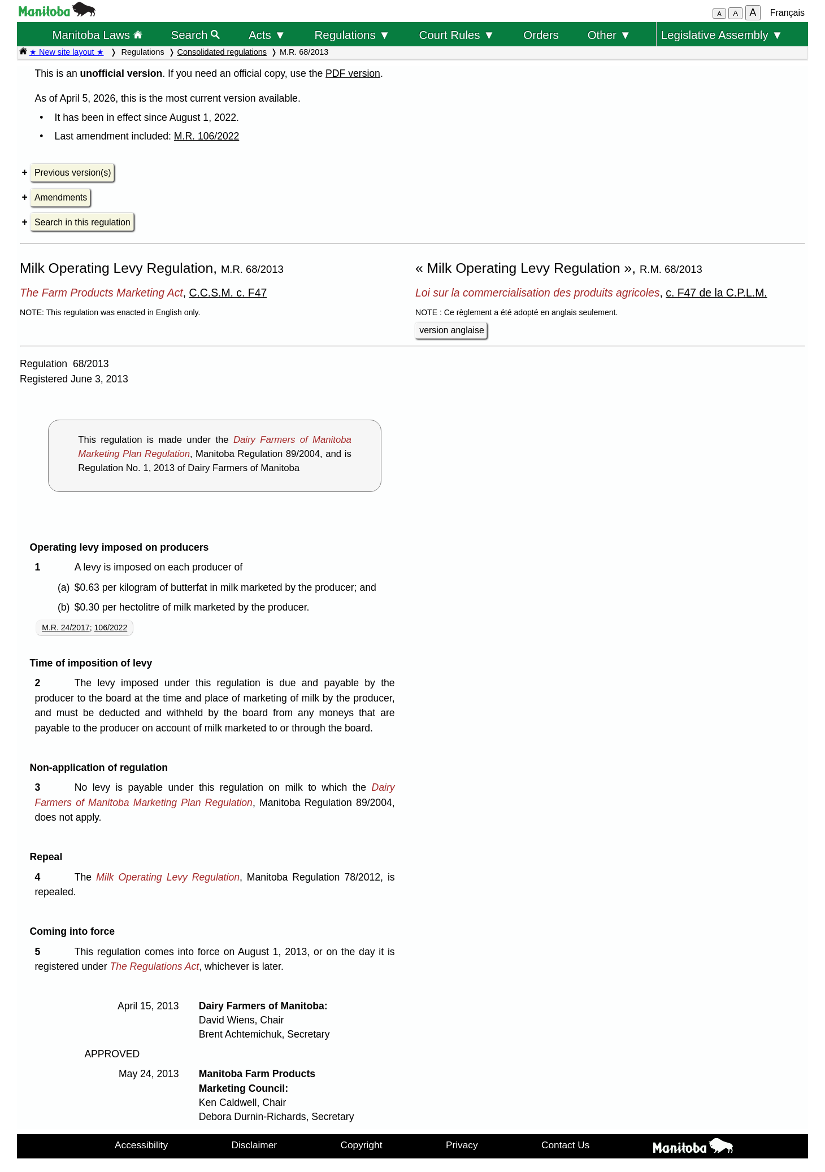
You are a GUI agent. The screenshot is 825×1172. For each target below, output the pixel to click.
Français (787, 13)
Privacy (462, 1145)
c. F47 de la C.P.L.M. (716, 292)
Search (195, 34)
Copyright (362, 1145)
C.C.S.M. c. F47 (228, 292)
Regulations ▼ (352, 34)
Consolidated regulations (222, 51)
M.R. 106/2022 (206, 136)
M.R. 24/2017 (66, 627)
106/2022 (111, 627)
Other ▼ (609, 34)
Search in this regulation (82, 222)
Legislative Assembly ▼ (722, 34)
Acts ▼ (267, 34)
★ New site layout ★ (66, 51)
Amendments (60, 197)
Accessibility (141, 1145)
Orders (541, 34)
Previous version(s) (72, 172)
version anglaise (451, 330)
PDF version (352, 73)
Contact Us (565, 1145)
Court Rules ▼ (456, 34)
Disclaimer (254, 1145)
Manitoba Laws (97, 34)
